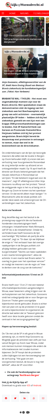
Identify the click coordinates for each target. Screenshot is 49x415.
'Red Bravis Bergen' (29, 375)
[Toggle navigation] (3, 13)
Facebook (6, 398)
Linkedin (24, 398)
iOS (28, 385)
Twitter (15, 398)
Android (37, 385)
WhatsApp (34, 398)
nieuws (24, 13)
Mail (43, 398)
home (12, 13)
